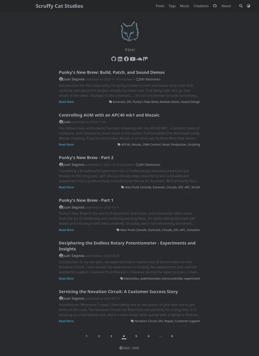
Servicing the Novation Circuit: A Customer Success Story (118, 291)
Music (185, 6)
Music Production (174, 144)
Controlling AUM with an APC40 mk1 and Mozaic (109, 115)
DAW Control (152, 144)
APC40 (125, 144)
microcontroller (172, 278)
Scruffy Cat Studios (59, 5)
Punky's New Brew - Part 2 (86, 157)
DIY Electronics (148, 79)
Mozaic (136, 144)
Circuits (171, 187)
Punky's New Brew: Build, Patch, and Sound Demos (112, 72)
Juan (65, 121)
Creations (201, 6)
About (226, 6)
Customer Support (187, 321)
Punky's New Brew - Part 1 (86, 200)
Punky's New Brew (145, 102)
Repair (169, 321)
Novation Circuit (146, 321)
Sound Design (190, 102)
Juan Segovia (71, 79)
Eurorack (119, 102)
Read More (66, 102)
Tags (173, 6)
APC (187, 187)
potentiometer (150, 278)
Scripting (194, 144)
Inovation (193, 230)
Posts (160, 6)
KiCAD (196, 187)
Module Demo (169, 102)
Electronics (131, 278)
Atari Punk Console (138, 187)
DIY (129, 102)
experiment (192, 278)
